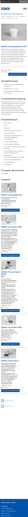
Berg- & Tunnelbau (6, 515)
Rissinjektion (4, 506)
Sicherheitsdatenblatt (8, 406)
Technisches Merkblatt (8, 400)
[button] (10, 1)
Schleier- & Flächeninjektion (8, 511)
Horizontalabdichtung (7, 508)
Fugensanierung (5, 513)
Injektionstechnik (8, 502)
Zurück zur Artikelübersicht (13, 14)
